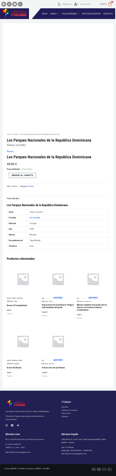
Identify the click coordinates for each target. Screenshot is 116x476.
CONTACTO (108, 14)
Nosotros (64, 407)
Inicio (9, 134)
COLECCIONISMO (70, 14)
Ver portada (35, 217)
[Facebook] (12, 425)
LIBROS (54, 14)
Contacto (64, 416)
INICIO (44, 14)
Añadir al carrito (22, 175)
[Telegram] (18, 425)
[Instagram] (6, 425)
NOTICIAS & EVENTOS (91, 14)
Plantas (15, 134)
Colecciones (66, 413)
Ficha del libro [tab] (13, 198)
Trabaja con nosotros (69, 410)
